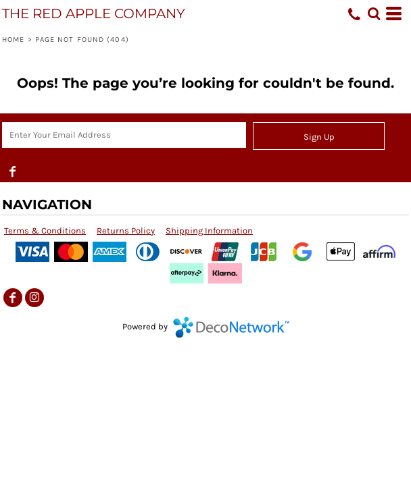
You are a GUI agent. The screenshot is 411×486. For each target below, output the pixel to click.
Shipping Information (209, 230)
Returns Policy (126, 230)
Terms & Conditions (45, 230)
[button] (374, 13)
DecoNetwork (231, 327)
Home (13, 39)
